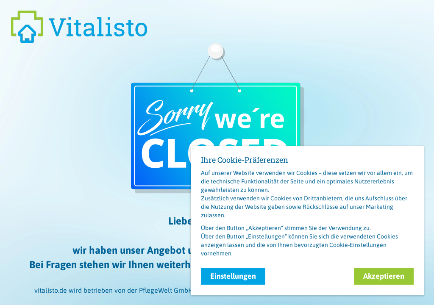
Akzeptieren (383, 276)
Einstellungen (233, 276)
